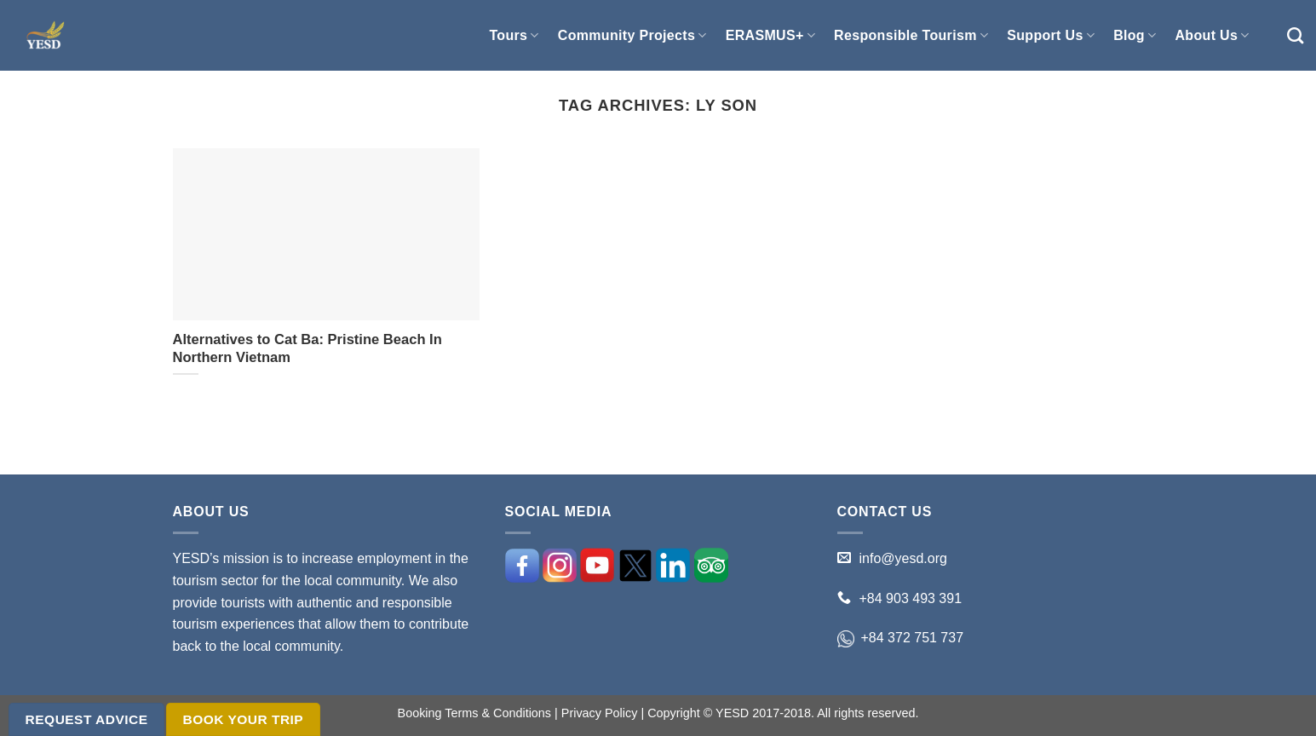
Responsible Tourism (911, 35)
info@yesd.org (903, 558)
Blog (1134, 35)
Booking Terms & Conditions (475, 713)
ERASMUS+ (770, 35)
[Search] (1295, 35)
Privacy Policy (599, 713)
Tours (513, 35)
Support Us (1051, 35)
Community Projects (632, 35)
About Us (1212, 35)
